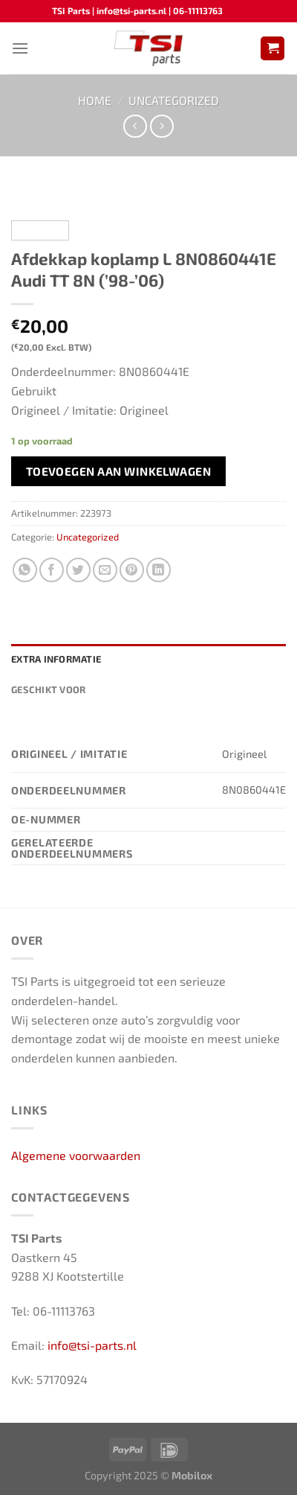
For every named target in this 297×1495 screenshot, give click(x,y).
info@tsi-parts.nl (92, 1345)
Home (94, 100)
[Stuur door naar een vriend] (105, 570)
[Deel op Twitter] (78, 570)
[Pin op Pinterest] (132, 570)
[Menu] (20, 48)
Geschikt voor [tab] (48, 689)
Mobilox (192, 1475)
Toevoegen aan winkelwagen (119, 471)
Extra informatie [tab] (56, 659)
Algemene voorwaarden (75, 1155)
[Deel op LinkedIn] (158, 570)
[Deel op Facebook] (51, 570)
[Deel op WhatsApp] (25, 570)
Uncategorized (173, 100)
